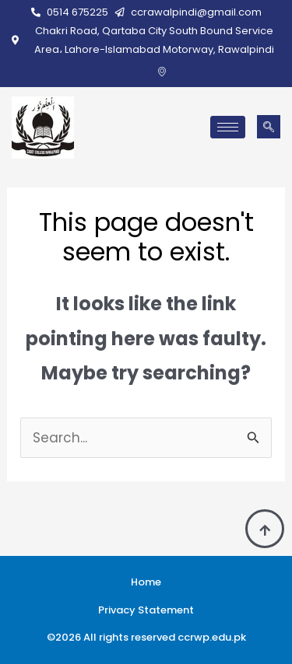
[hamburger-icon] (227, 127)
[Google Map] (162, 71)
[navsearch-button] (268, 126)
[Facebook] (138, 71)
